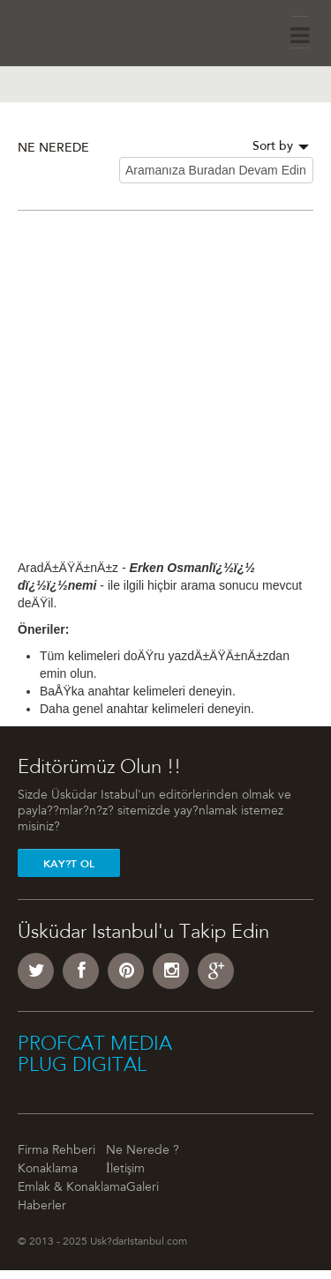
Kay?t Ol (68, 864)
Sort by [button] (280, 147)
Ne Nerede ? (142, 1151)
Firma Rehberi (56, 1151)
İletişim (125, 1170)
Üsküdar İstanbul (67, 30)
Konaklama (48, 1170)
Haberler (42, 1207)
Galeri (142, 1188)
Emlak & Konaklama (72, 1188)
